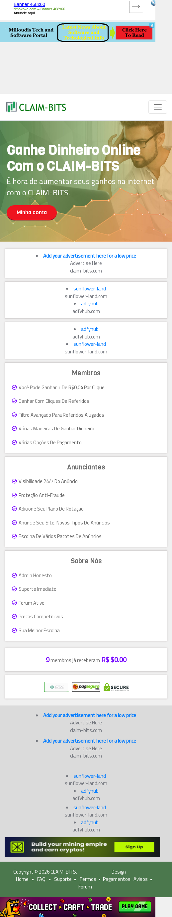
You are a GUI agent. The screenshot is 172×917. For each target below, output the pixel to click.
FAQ (41, 879)
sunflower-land (89, 288)
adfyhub (90, 303)
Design (119, 872)
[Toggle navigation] (157, 107)
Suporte (63, 879)
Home (22, 879)
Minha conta (32, 212)
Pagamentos (116, 879)
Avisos (140, 879)
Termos (87, 879)
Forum (85, 886)
